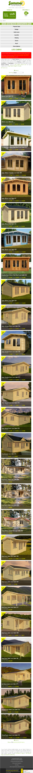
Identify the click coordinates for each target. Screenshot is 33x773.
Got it (22, 770)
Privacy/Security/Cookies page (12, 770)
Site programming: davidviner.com (17, 766)
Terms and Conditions (16, 763)
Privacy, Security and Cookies (17, 761)
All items (22, 742)
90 (16, 742)
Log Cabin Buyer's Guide (14, 66)
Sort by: (11, 72)
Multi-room (16, 32)
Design (16, 29)
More (29, 24)
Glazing (16, 38)
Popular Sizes (16, 26)
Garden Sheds (11, 24)
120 (18, 742)
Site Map (17, 765)
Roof (16, 43)
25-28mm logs (20, 753)
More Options (16, 46)
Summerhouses (22, 24)
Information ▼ (26, 10)
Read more (4, 67)
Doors (16, 40)
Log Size (16, 35)
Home (4, 24)
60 (14, 742)
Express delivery (10, 754)
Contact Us (9, 10)
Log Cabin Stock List (20, 64)
